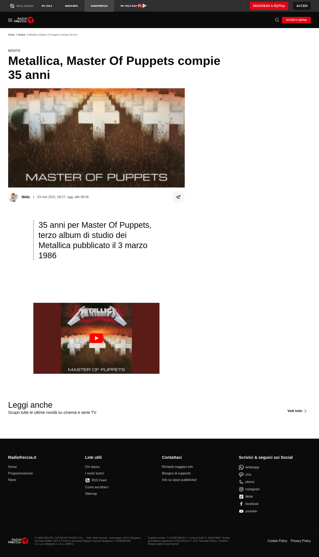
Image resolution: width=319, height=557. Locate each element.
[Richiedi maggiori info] (177, 467)
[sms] (245, 474)
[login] (296, 20)
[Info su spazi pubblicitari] (179, 480)
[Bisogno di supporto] (176, 473)
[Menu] (10, 20)
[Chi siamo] (92, 467)
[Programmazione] (20, 473)
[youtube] (248, 511)
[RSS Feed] (96, 480)
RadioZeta (71, 5)
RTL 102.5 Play (134, 6)
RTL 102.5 (47, 5)
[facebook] (249, 503)
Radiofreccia (99, 5)
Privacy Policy (301, 541)
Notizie (21, 34)
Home (11, 34)
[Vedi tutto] (297, 411)
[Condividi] (178, 197)
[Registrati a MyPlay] (269, 6)
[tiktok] (246, 496)
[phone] (247, 482)
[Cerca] (277, 19)
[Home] (24, 20)
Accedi (302, 6)
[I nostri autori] (94, 473)
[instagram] (249, 489)
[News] (12, 480)
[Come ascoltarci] (96, 487)
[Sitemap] (91, 494)
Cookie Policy (277, 541)
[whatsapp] (249, 467)
